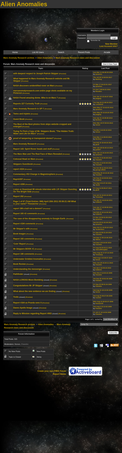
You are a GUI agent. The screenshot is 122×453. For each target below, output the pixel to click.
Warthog (98, 79)
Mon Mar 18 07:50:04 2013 (103, 123)
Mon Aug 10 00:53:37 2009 (103, 301)
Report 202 (18, 196)
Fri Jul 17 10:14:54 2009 (102, 312)
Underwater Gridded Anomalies (28, 259)
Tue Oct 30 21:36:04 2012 (102, 168)
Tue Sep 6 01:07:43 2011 (102, 183)
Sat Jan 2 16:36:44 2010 (102, 268)
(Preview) (62, 74)
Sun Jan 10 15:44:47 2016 (103, 96)
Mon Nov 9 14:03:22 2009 (102, 273)
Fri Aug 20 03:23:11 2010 (102, 248)
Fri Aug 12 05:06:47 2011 (102, 188)
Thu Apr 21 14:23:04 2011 (102, 200)
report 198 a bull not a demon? (28, 208)
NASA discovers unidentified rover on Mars (34, 85)
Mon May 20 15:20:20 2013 (103, 112)
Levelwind (99, 104)
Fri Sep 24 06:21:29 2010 (102, 232)
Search (61, 52)
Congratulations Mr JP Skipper (28, 285)
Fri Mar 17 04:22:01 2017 (102, 84)
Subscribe (113, 333)
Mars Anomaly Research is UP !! (28, 109)
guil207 (98, 149)
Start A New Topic (110, 64)
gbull (97, 144)
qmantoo (98, 74)
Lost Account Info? (108, 46)
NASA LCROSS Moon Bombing (28, 280)
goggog (98, 98)
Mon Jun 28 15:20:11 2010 (103, 263)
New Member (111, 44)
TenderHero (99, 229)
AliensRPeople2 (101, 249)
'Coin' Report (19, 244)
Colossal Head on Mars (24, 159)
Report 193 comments (23, 239)
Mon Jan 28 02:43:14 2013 (103, 148)
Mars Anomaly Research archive (18, 58)
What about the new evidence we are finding (34, 291)
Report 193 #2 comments (25, 213)
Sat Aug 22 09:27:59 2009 (102, 296)
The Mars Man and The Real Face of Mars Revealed (37, 154)
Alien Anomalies (45, 58)
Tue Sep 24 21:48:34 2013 (102, 102)
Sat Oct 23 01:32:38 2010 (102, 222)
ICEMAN (98, 202)
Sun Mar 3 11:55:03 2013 (102, 137)
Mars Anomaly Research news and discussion (78, 58)
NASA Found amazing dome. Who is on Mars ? (35, 98)
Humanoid (99, 303)
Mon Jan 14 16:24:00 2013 (103, 153)
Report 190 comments (23, 254)
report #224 (18, 169)
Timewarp (99, 197)
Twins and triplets (21, 114)
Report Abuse (59, 374)
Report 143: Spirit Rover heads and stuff (32, 149)
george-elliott (100, 170)
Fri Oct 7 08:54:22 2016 (102, 89)
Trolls (16, 297)
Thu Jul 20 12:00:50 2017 (102, 77)
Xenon (97, 125)
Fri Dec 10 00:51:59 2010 (102, 217)
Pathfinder (18, 274)
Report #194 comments (24, 223)
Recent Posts (84, 52)
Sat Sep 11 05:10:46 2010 (102, 237)
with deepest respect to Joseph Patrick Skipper (35, 73)
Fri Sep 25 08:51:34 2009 (102, 284)
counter (98, 298)
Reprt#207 (18, 179)
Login (114, 38)
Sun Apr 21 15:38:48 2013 (102, 118)
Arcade (107, 52)
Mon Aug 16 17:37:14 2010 (103, 253)
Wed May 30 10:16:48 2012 (103, 173)
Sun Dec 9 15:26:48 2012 (102, 158)
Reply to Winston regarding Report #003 (32, 313)
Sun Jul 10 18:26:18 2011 (102, 195)
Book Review (19, 264)
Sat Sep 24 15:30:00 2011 (102, 178)
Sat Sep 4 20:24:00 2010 (102, 242)
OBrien (98, 239)
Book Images (19, 234)
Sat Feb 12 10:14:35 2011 (102, 212)
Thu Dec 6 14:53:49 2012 (102, 163)
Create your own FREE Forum (52, 371)
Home (15, 52)
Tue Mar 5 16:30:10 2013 (102, 130)
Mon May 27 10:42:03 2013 (103, 107)
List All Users (38, 52)
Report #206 (19, 184)
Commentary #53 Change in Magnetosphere (34, 174)
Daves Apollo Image (22, 308)
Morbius (98, 120)
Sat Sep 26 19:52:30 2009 (102, 279)
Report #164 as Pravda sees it (27, 303)
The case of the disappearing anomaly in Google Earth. (39, 218)
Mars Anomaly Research (25, 144)
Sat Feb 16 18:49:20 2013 (102, 143)
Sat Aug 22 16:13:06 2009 (102, 290)
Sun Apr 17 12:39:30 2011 (102, 207)
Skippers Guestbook (23, 164)
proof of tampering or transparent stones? (33, 138)
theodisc (98, 91)
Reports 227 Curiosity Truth (26, 103)
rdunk (97, 185)
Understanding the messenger (27, 269)
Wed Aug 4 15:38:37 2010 (102, 258)
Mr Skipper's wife (21, 229)
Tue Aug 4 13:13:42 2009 (102, 306)
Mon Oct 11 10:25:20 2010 (103, 227)
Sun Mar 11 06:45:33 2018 (103, 72)
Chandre (98, 160)
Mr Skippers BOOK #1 (23, 249)
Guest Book (18, 119)
